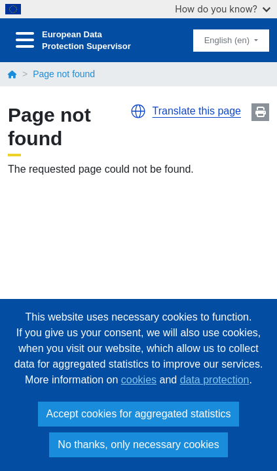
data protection (214, 379)
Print (260, 112)
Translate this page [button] (197, 110)
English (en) (228, 40)
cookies (139, 379)
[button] (138, 111)
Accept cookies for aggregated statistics (138, 413)
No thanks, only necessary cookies (138, 444)
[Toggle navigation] (25, 40)
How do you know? (222, 8)
